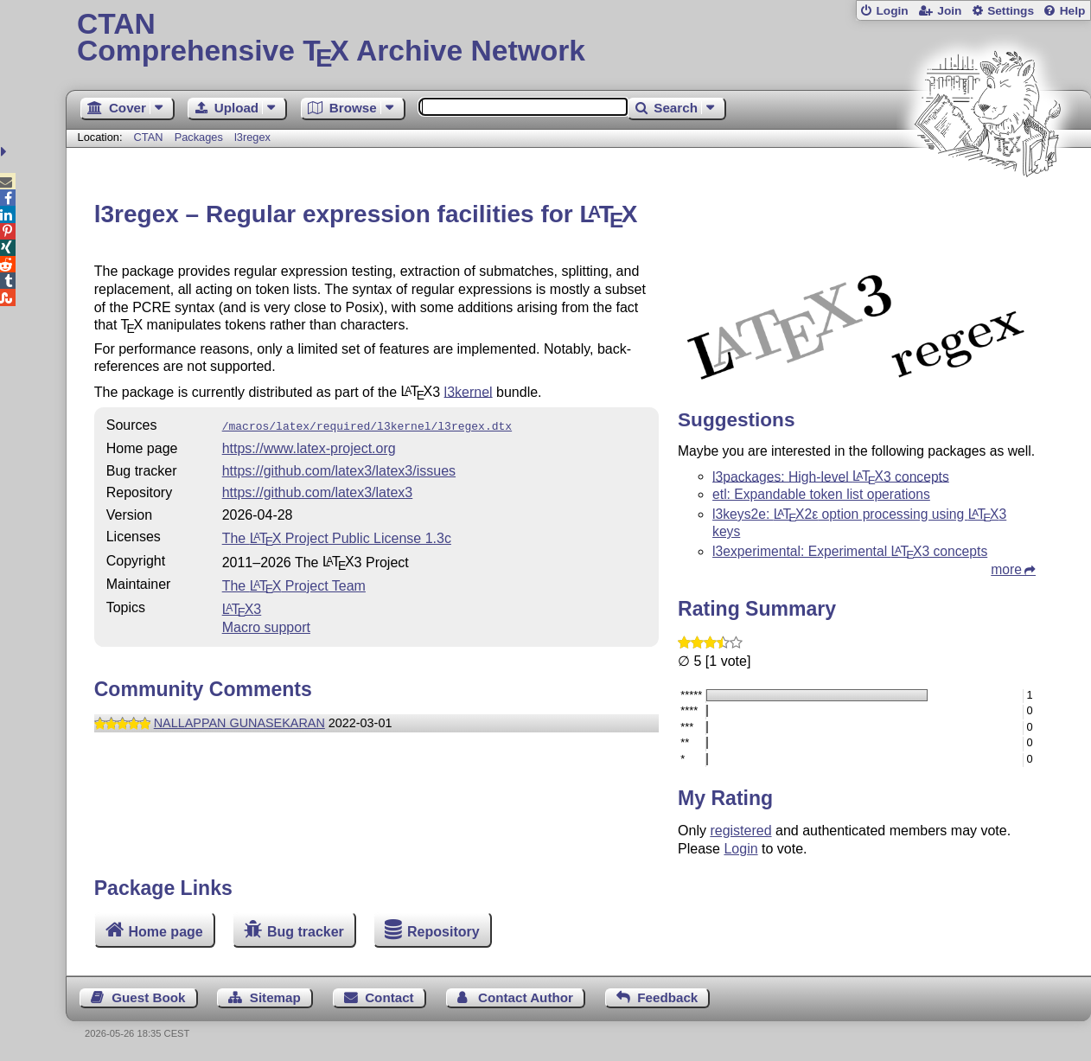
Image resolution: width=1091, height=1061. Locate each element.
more (1006, 569)
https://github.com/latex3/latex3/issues (339, 469)
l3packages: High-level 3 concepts (830, 476)
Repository (443, 931)
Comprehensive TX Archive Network (578, 39)
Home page (165, 931)
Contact (389, 997)
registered (740, 830)
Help (1073, 10)
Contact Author (525, 997)
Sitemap (275, 997)
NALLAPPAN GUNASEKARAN (239, 721)
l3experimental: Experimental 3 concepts (849, 551)
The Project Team (294, 584)
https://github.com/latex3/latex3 (317, 490)
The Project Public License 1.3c (336, 536)
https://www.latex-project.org (309, 446)
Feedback (667, 997)
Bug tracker (305, 931)
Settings (1010, 10)
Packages (200, 137)
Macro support (266, 625)
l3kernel (468, 391)
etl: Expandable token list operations (821, 494)
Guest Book (148, 997)
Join (949, 10)
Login (892, 10)
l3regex (252, 137)
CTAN (148, 137)
